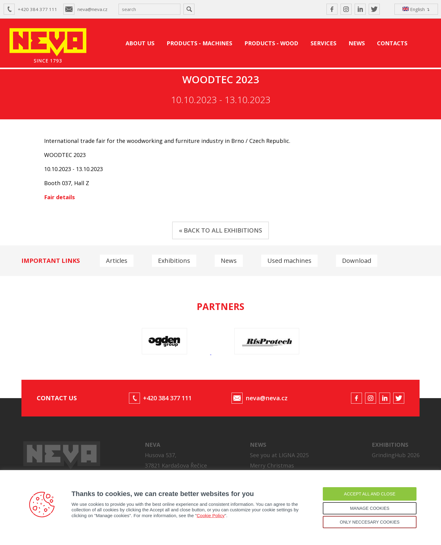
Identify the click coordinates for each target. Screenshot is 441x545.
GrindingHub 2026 (396, 455)
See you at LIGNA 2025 (279, 455)
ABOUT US (140, 43)
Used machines (289, 260)
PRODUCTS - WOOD (271, 43)
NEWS (357, 43)
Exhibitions (174, 260)
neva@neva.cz (92, 9)
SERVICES (323, 43)
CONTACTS (392, 43)
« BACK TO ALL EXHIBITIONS (220, 230)
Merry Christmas (272, 465)
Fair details (59, 197)
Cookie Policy (210, 515)
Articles (116, 260)
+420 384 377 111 (37, 9)
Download (356, 260)
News (229, 260)
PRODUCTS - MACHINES (199, 43)
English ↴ (416, 9)
